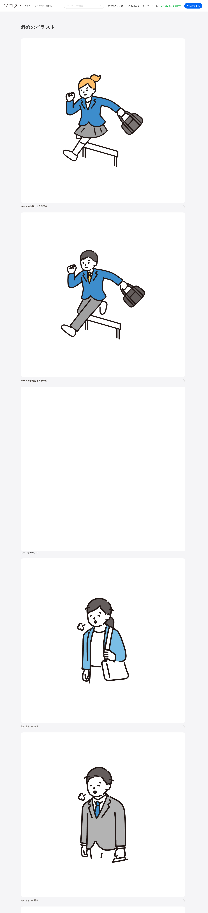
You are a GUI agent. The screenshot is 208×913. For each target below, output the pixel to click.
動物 (25, 687)
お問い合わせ (98, 905)
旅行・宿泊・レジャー (141, 771)
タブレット (50, 796)
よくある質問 (57, 905)
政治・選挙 (115, 771)
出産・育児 (39, 764)
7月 (86, 739)
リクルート (78, 778)
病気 (93, 764)
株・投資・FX (144, 778)
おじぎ (78, 724)
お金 (99, 679)
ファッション (158, 768)
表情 (36, 724)
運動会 (144, 745)
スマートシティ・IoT (89, 785)
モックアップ (57, 803)
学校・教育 (114, 679)
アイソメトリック (160, 687)
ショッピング (143, 768)
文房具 (116, 768)
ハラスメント (53, 778)
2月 (58, 739)
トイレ (131, 768)
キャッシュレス (175, 768)
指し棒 (121, 724)
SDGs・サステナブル (44, 785)
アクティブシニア (89, 768)
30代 (70, 703)
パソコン (38, 796)
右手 (101, 717)
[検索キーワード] (80, 6)
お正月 (37, 745)
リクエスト (91, 803)
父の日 (93, 745)
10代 (56, 703)
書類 (123, 768)
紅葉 (36, 749)
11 (127, 621)
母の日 (85, 745)
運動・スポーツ (41, 768)
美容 (77, 687)
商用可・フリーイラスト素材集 (38, 6)
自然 (171, 679)
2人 (41, 710)
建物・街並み (144, 679)
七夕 (152, 745)
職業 (36, 778)
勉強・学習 (129, 778)
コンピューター (100, 796)
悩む (42, 724)
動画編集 (114, 796)
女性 (42, 703)
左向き (82, 717)
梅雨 (136, 745)
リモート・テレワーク (97, 778)
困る (57, 724)
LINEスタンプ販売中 (171, 6)
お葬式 (78, 764)
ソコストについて (29, 905)
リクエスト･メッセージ (78, 905)
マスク (150, 764)
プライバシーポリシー (117, 905)
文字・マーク (137, 687)
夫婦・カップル (68, 710)
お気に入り (134, 6)
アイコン (70, 803)
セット (80, 803)
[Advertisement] (161, 64)
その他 (179, 687)
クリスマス (45, 749)
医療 (36, 687)
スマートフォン (65, 796)
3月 (64, 739)
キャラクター (77, 771)
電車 (160, 771)
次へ (135, 621)
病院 (86, 764)
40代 (77, 703)
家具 (102, 768)
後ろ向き (92, 717)
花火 (158, 745)
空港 (125, 771)
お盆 (165, 745)
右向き (73, 717)
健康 (65, 687)
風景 (88, 771)
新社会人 (66, 778)
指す (114, 724)
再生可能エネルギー (67, 785)
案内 (101, 724)
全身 (36, 717)
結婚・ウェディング (57, 764)
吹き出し (38, 803)
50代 (84, 703)
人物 (25, 679)
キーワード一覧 (150, 6)
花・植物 (97, 771)
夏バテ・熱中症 (163, 764)
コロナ (130, 764)
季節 (65, 679)
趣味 (62, 771)
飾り (46, 803)
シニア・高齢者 (108, 703)
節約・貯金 (39, 771)
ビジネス (52, 679)
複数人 (48, 710)
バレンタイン (73, 745)
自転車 (168, 771)
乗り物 (109, 687)
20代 (63, 703)
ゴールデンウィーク (109, 745)
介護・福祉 (51, 687)
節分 (62, 745)
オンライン (115, 778)
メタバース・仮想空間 (134, 785)
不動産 (156, 778)
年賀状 (45, 745)
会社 (42, 778)
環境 (160, 679)
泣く (70, 724)
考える (50, 724)
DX (103, 785)
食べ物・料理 (93, 687)
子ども (141, 703)
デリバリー (52, 771)
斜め (66, 717)
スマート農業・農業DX (45, 789)
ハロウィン (174, 745)
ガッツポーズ (90, 724)
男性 (36, 703)
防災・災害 (64, 789)
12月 (118, 739)
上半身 (43, 717)
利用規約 (44, 905)
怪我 (99, 764)
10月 (104, 739)
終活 (71, 764)
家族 (56, 710)
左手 (107, 717)
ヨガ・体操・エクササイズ (64, 768)
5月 (75, 739)
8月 (92, 739)
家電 (108, 768)
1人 (35, 710)
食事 (114, 764)
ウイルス (140, 764)
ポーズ (37, 679)
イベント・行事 (83, 679)
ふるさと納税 (114, 785)
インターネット (83, 796)
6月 (81, 739)
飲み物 (122, 764)
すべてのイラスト (117, 6)
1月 (52, 739)
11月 (110, 739)
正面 (55, 717)
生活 (128, 679)
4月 (69, 739)
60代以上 (94, 703)
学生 (149, 703)
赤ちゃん (122, 703)
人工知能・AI (154, 785)
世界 (106, 771)
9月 (98, 739)
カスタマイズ (193, 5)
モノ (121, 687)
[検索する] (100, 6)
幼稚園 (132, 703)
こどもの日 (126, 745)
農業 (165, 785)
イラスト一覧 (180, 665)
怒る (64, 724)
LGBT (49, 703)
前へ (72, 621)
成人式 (54, 745)
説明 (107, 724)
